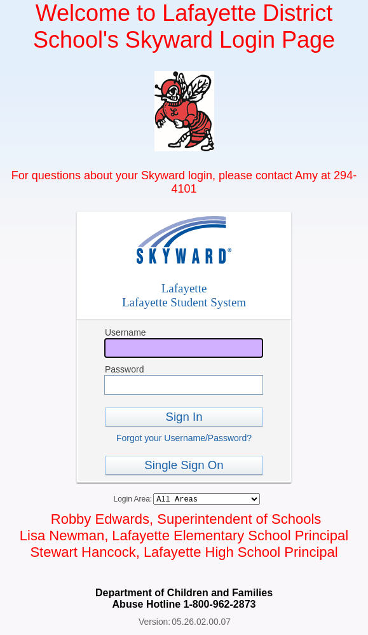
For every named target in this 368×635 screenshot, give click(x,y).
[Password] (183, 385)
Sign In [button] (183, 416)
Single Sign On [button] (183, 465)
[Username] (183, 348)
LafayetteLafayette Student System (184, 295)
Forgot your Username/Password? (184, 438)
